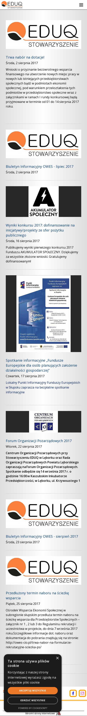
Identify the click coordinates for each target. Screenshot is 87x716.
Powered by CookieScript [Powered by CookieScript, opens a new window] (32, 708)
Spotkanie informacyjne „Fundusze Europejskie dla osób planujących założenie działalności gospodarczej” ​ (41, 365)
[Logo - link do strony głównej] (11, 4)
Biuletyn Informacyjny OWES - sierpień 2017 (42, 536)
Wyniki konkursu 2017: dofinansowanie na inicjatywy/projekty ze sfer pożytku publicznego (40, 230)
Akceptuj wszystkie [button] (32, 690)
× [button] (57, 658)
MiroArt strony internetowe (43, 713)
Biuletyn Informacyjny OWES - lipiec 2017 (39, 166)
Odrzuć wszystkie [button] (32, 700)
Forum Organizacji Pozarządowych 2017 (39, 440)
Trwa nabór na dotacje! (25, 57)
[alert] (33, 683)
